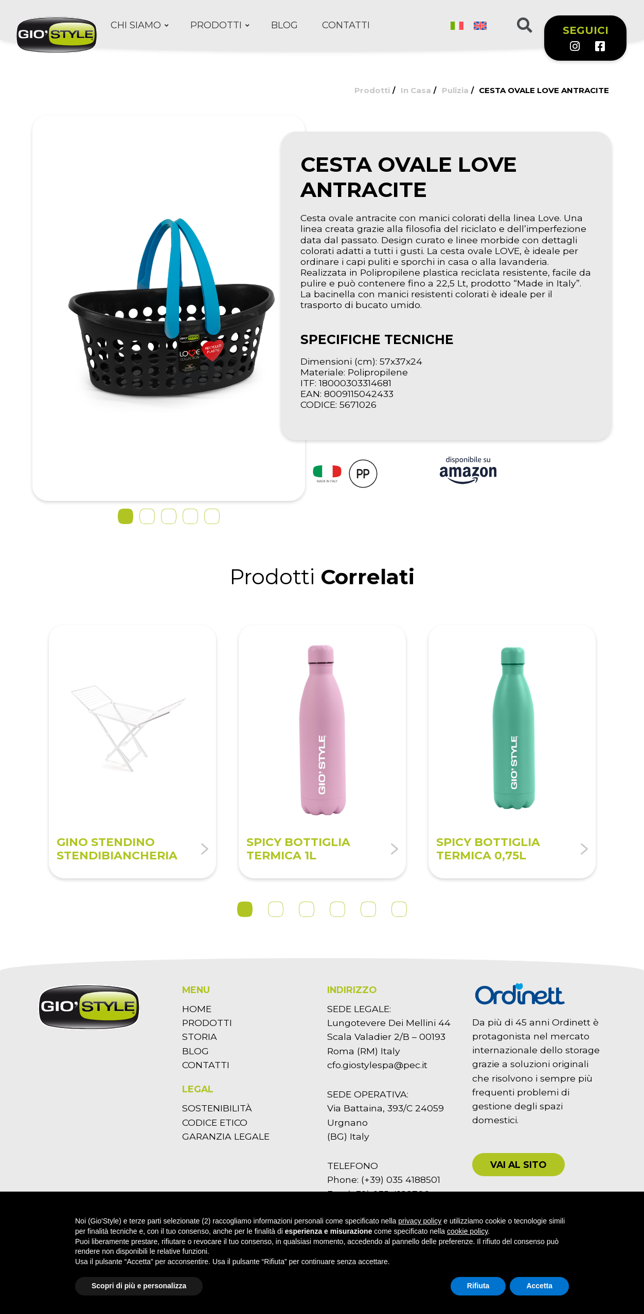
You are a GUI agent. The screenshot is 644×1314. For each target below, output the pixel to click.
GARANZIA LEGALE (226, 1136)
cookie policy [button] (467, 1231)
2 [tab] (275, 909)
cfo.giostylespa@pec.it (377, 1064)
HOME (196, 1008)
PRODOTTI (207, 1022)
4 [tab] (337, 909)
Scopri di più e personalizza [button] (139, 1286)
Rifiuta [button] (478, 1286)
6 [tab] (399, 909)
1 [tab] (245, 909)
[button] (518, 1164)
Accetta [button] (539, 1286)
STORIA (199, 1036)
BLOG (195, 1051)
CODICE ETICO (214, 1122)
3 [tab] (306, 909)
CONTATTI (205, 1064)
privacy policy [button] (419, 1221)
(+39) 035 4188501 (400, 1179)
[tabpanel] (132, 751)
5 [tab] (368, 909)
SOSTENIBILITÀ (217, 1108)
